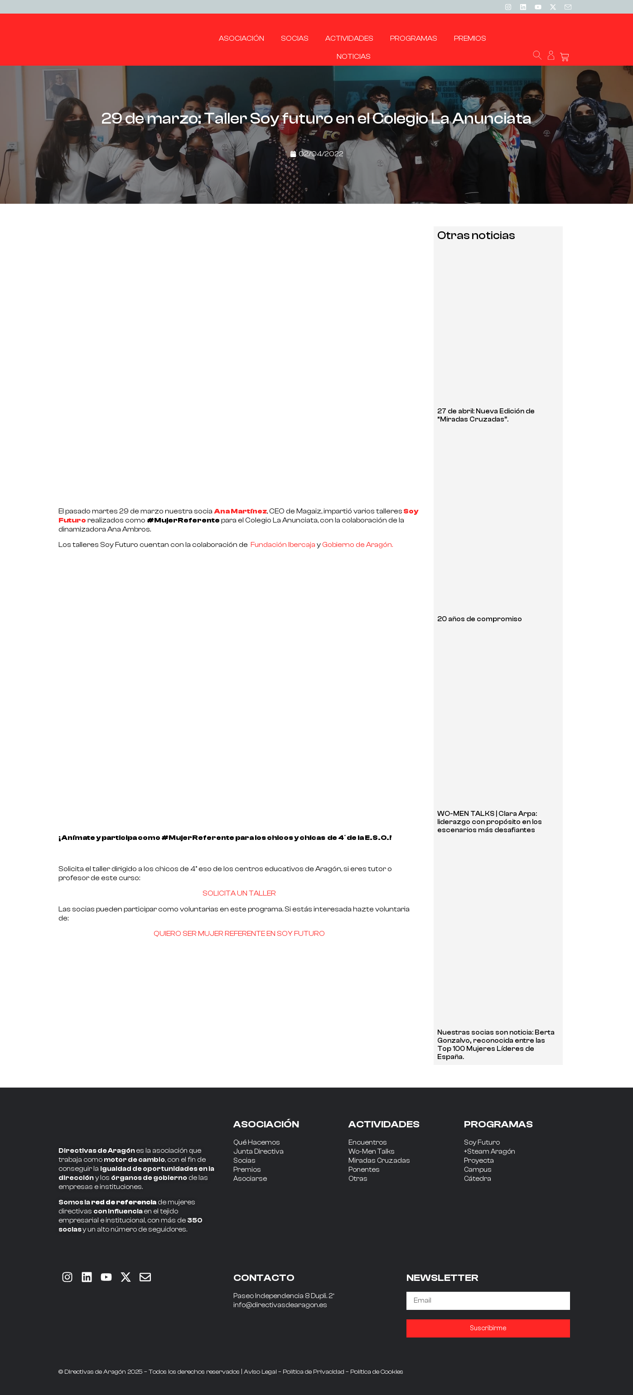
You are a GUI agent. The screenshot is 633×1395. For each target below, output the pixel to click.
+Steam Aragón (489, 1151)
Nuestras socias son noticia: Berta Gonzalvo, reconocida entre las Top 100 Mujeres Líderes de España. (496, 1045)
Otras (357, 1179)
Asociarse (250, 1179)
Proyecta (479, 1161)
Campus (478, 1170)
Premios (247, 1170)
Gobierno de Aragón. (357, 545)
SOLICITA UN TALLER (239, 893)
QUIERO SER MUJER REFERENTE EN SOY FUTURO (239, 934)
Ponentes (364, 1170)
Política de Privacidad (313, 1372)
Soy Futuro (482, 1142)
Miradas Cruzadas (379, 1161)
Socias (244, 1161)
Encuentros (367, 1142)
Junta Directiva (258, 1151)
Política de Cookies (376, 1372)
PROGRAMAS (498, 1124)
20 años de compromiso (479, 619)
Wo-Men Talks (371, 1151)
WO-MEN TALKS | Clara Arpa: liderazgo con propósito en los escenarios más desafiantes (489, 822)
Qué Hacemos (256, 1142)
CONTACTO (264, 1278)
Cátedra (477, 1179)
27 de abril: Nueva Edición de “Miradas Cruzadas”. (486, 415)
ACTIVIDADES (384, 1124)
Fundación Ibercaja (283, 545)
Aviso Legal (260, 1372)
